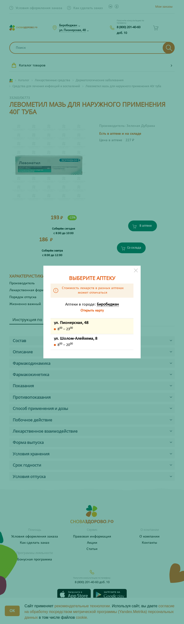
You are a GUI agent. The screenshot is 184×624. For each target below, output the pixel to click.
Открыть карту (92, 310)
